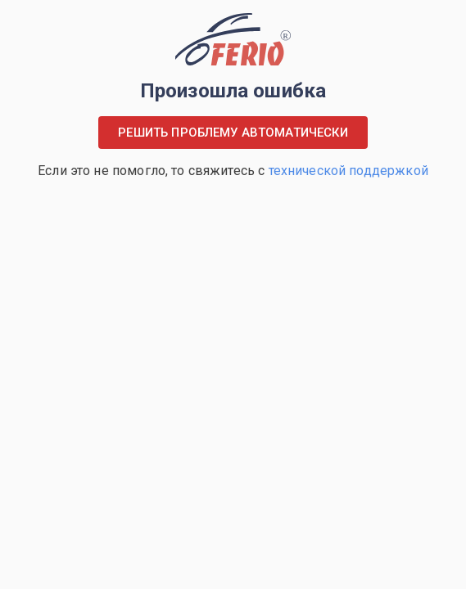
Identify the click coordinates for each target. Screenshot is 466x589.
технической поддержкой (348, 170)
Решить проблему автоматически (232, 132)
